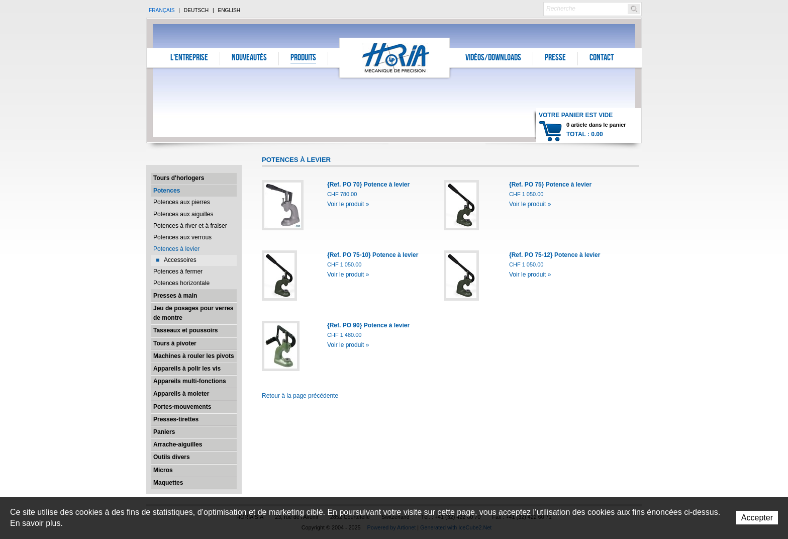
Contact (601, 58)
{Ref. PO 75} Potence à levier (550, 184)
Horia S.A (395, 57)
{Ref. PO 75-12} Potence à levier (554, 254)
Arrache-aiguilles (177, 444)
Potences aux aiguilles (183, 214)
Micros (163, 470)
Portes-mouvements (182, 406)
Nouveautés (249, 58)
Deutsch (196, 10)
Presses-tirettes (176, 419)
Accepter (757, 517)
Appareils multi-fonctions (189, 381)
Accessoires (180, 259)
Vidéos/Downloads (493, 58)
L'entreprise (189, 58)
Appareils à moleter (181, 393)
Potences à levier (176, 248)
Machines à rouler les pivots (193, 356)
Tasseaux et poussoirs (185, 330)
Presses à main (175, 295)
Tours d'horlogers (178, 178)
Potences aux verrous (182, 237)
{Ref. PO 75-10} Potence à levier (372, 254)
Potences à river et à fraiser (190, 225)
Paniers (164, 431)
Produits (303, 58)
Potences (166, 190)
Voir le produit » (348, 204)
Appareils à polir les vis (187, 368)
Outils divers (171, 457)
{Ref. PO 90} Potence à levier (368, 325)
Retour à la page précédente (300, 395)
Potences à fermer (178, 271)
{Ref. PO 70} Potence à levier (368, 184)
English (229, 10)
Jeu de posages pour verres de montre (193, 313)
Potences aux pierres (181, 202)
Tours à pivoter (174, 343)
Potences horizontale (181, 283)
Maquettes (168, 482)
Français (162, 10)
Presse (555, 58)
